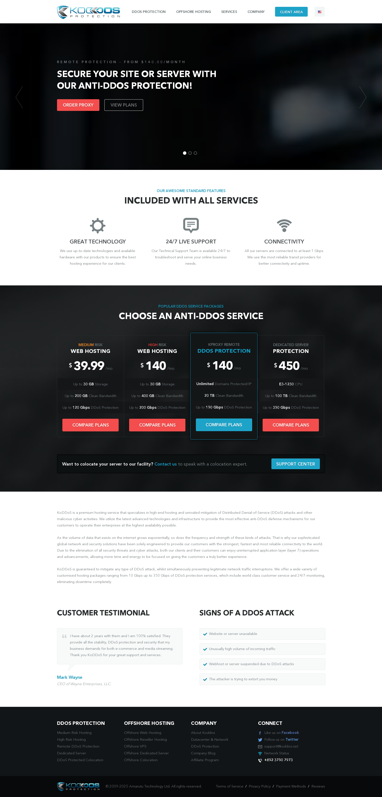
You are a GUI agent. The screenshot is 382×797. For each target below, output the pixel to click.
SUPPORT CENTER (295, 464)
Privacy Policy (260, 786)
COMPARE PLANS (90, 425)
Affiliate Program (205, 760)
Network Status (276, 753)
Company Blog (203, 753)
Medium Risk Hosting (74, 733)
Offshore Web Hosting (142, 733)
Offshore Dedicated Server (146, 753)
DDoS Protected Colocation (80, 760)
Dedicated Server (71, 753)
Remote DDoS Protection (78, 746)
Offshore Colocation (141, 760)
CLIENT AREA (291, 12)
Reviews (318, 786)
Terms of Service (229, 786)
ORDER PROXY (78, 105)
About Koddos (203, 733)
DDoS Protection (205, 746)
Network (221, 740)
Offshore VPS (135, 746)
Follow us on (281, 740)
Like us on (281, 733)
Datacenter (200, 740)
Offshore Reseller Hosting (145, 740)
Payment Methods (291, 786)
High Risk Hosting (71, 740)
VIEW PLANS (124, 105)
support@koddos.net (281, 746)
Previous (19, 97)
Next (363, 97)
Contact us (165, 464)
